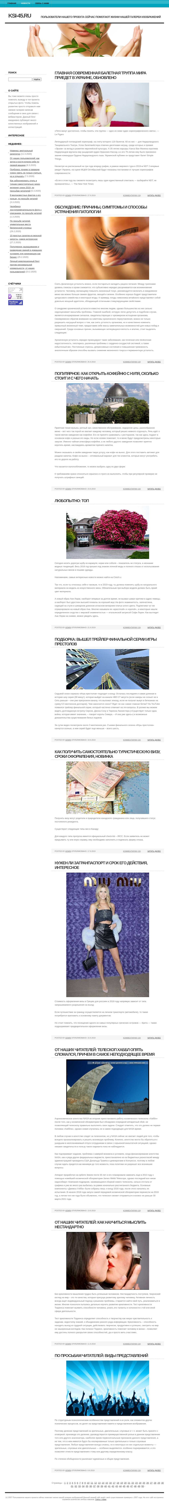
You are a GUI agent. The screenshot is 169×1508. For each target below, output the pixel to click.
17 (114, 1483)
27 (151, 1483)
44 (120, 1486)
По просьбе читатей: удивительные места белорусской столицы (20, 224)
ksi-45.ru (19, 15)
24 (140, 1483)
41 (109, 1486)
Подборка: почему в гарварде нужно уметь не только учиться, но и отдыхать (26, 173)
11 (92, 1483)
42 (113, 1486)
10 (88, 1483)
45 (124, 1486)
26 (147, 1483)
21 (129, 1483)
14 (103, 1483)
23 (136, 1483)
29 (159, 1483)
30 (162, 1483)
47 (131, 1486)
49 (139, 1486)
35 (87, 1486)
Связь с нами (42, 3)
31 (72, 1486)
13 (99, 1483)
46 (128, 1486)
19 (121, 1483)
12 (95, 1483)
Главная (11, 3)
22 (133, 1483)
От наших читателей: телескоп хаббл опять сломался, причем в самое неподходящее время (104, 1052)
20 (125, 1483)
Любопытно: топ (72, 500)
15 (107, 1483)
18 (118, 1483)
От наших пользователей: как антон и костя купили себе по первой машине (24, 161)
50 (142, 1486)
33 (79, 1486)
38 (98, 1486)
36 (90, 1486)
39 (102, 1486)
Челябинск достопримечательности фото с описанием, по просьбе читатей (26, 210)
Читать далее (154, 195)
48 (135, 1486)
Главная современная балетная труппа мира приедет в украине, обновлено (100, 75)
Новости (25, 3)
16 (110, 1483)
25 (144, 1483)
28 (155, 1483)
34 (83, 1486)
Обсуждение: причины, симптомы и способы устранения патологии (101, 209)
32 (76, 1486)
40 (105, 1486)
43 (116, 1486)
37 (94, 1486)
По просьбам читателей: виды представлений (101, 1355)
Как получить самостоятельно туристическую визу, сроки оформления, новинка (107, 754)
